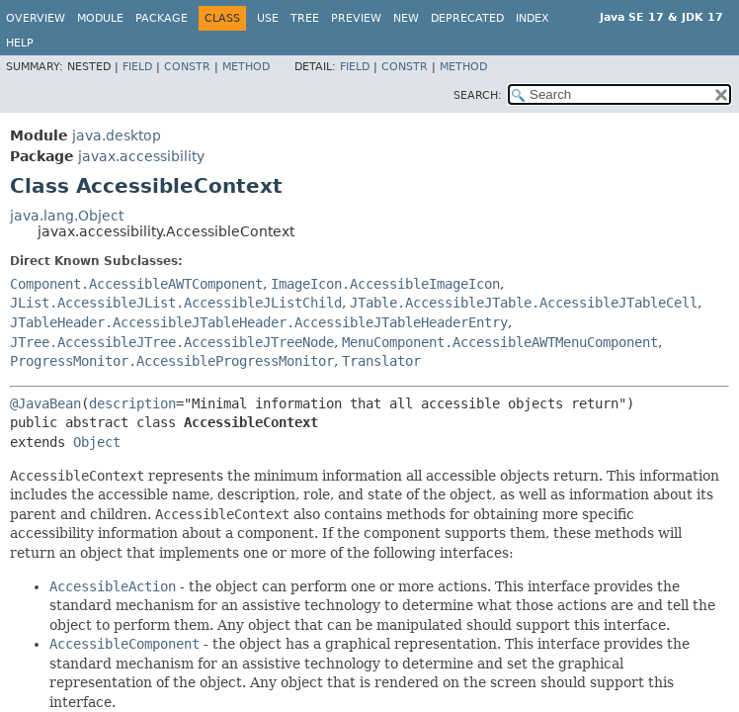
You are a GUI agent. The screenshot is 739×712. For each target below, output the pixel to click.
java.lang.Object (66, 215)
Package (161, 18)
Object (97, 442)
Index (532, 18)
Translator (381, 361)
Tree (304, 18)
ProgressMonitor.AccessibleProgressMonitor (172, 361)
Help (20, 43)
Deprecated (467, 18)
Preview (356, 18)
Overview (35, 18)
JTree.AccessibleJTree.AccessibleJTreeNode (172, 342)
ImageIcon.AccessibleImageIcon (385, 284)
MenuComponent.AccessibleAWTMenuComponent (500, 342)
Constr (187, 66)
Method (246, 66)
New (406, 18)
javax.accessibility (141, 156)
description (132, 403)
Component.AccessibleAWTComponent (136, 284)
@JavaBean (45, 403)
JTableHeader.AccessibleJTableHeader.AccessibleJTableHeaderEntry (259, 322)
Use (268, 18)
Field (137, 66)
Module (100, 18)
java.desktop (116, 135)
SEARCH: (477, 95)
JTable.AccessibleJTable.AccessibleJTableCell (524, 303)
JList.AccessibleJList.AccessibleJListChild (176, 303)
